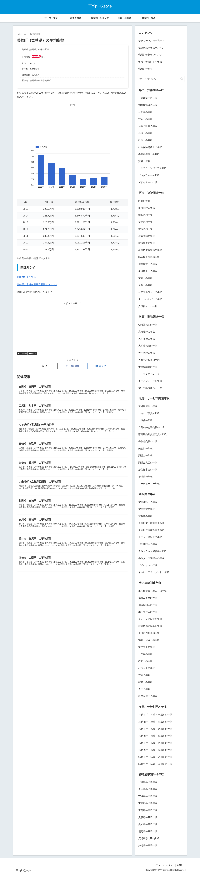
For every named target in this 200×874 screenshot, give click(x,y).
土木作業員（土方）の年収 (152, 591)
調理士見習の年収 (147, 462)
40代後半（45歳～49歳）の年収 (155, 749)
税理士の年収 (145, 140)
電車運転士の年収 (147, 502)
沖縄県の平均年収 (147, 845)
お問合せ (181, 865)
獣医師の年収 (145, 215)
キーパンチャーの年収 (150, 381)
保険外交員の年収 (147, 441)
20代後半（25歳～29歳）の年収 (155, 721)
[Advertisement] (72, 124)
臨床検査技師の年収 (149, 257)
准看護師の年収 (146, 236)
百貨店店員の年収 (147, 406)
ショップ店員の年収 (149, 413)
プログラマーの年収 (149, 175)
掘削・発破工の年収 (149, 640)
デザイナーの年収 (147, 182)
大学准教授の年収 (147, 345)
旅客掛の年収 (145, 516)
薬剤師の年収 (145, 222)
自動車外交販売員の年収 (151, 427)
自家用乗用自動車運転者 (151, 523)
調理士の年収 (145, 455)
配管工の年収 (145, 682)
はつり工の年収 (146, 668)
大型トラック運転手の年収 (152, 551)
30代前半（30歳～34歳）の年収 (155, 728)
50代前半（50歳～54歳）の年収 (155, 757)
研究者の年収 (145, 112)
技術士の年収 (145, 119)
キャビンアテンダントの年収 (153, 572)
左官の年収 (144, 675)
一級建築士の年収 (147, 98)
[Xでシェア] (44, 366)
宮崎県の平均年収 (26, 277)
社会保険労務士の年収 (150, 147)
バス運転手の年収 (147, 544)
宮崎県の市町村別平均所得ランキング (37, 284)
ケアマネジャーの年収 (150, 292)
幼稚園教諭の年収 (147, 324)
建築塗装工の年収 (147, 696)
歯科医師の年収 (146, 207)
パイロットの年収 (147, 565)
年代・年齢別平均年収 (150, 61)
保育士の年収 (145, 285)
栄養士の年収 (145, 278)
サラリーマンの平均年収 (151, 40)
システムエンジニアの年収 (152, 168)
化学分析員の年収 (147, 126)
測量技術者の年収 (147, 105)
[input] (161, 79)
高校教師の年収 (146, 331)
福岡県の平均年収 (147, 831)
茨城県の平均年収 (147, 796)
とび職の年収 (145, 654)
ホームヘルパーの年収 (150, 299)
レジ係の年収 (145, 420)
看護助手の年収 (146, 243)
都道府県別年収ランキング (152, 47)
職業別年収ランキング (150, 54)
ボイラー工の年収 (147, 612)
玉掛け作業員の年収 (149, 633)
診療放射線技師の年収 (150, 250)
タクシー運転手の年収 (150, 537)
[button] (181, 78)
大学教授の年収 (146, 338)
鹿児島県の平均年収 (149, 838)
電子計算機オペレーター (151, 388)
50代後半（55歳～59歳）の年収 (155, 764)
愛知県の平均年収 (147, 824)
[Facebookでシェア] (72, 366)
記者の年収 (144, 161)
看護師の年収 (145, 229)
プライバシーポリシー (164, 865)
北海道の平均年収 (147, 782)
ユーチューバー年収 (149, 483)
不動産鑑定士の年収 (149, 154)
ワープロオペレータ (149, 374)
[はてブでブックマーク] (100, 366)
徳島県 (32, 353)
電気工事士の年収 (147, 597)
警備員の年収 (145, 476)
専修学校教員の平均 (149, 360)
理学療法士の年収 (147, 264)
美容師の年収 (145, 448)
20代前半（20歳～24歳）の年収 (155, 714)
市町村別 (22, 353)
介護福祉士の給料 (147, 306)
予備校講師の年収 (147, 367)
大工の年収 (144, 689)
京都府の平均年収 (147, 810)
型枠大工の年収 (146, 647)
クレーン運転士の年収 (150, 619)
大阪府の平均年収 (147, 817)
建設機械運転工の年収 (150, 626)
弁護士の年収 (145, 133)
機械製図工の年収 (147, 605)
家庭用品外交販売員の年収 (152, 434)
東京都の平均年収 (147, 803)
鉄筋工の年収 (145, 661)
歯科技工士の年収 (147, 271)
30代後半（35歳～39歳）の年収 (155, 735)
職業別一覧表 (145, 68)
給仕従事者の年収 (147, 469)
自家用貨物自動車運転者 (151, 530)
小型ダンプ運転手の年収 (151, 558)
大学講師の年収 (146, 352)
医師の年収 (144, 201)
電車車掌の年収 (146, 509)
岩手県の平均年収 (147, 789)
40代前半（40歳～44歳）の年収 (155, 742)
